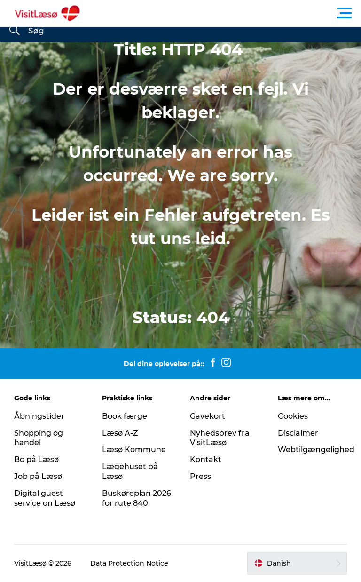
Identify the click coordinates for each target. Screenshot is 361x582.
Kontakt (205, 459)
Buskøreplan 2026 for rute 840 (136, 498)
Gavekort (207, 416)
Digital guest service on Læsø (44, 498)
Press (200, 476)
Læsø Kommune (134, 449)
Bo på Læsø (36, 459)
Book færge (124, 416)
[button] (223, 13)
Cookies (293, 416)
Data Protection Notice (129, 563)
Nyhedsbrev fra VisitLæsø (220, 438)
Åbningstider (39, 416)
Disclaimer (298, 433)
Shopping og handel (38, 438)
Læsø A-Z (120, 433)
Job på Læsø (38, 476)
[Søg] (14, 31)
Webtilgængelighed (316, 449)
